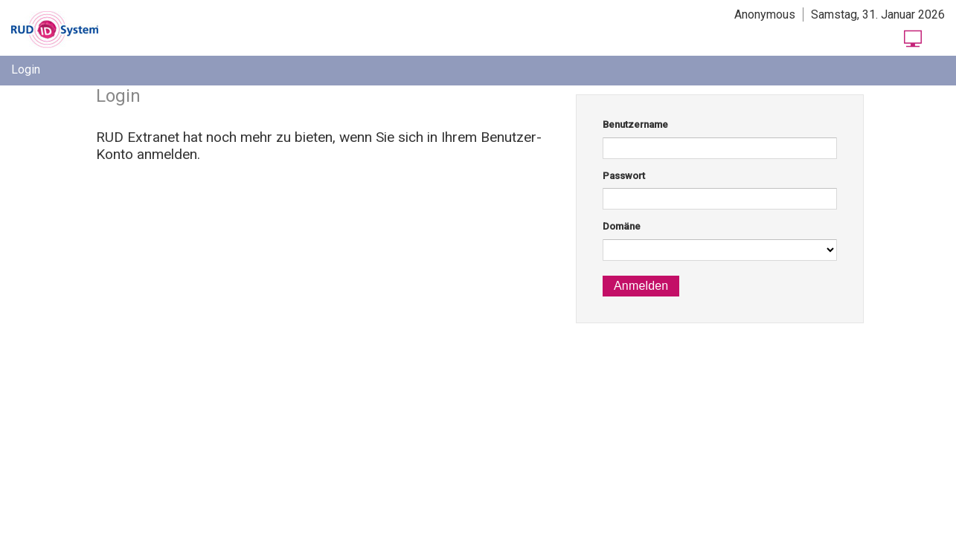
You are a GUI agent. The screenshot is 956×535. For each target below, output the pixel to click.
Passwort (624, 175)
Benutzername (635, 124)
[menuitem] (25, 69)
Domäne (622, 226)
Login (25, 69)
